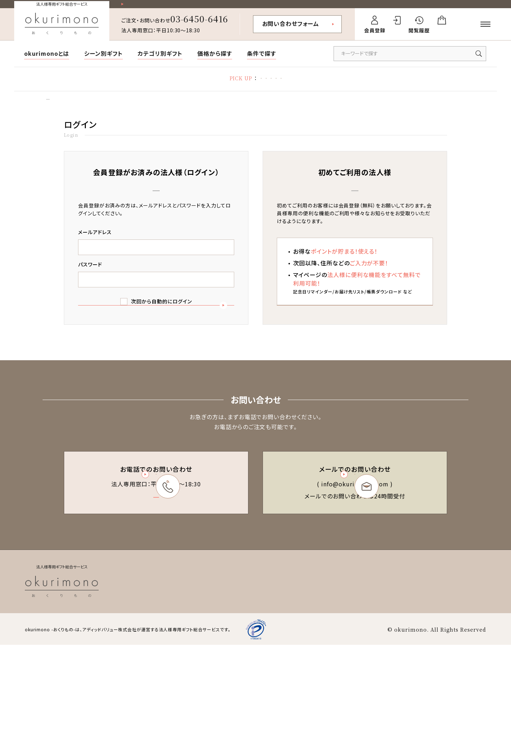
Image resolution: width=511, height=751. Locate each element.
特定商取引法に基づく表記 (335, 689)
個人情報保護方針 (396, 689)
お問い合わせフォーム (290, 29)
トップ (48, 111)
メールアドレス (95, 246)
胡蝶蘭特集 (147, 85)
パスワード (90, 278)
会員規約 (285, 689)
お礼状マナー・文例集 (199, 85)
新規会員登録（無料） (355, 348)
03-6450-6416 (199, 24)
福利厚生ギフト (317, 85)
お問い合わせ (470, 689)
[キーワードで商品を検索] (410, 59)
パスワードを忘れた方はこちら (156, 377)
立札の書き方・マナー (261, 85)
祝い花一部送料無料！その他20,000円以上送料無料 (188, 7)
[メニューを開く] (485, 30)
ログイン (73, 111)
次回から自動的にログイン (161, 315)
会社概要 (436, 689)
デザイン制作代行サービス (378, 85)
